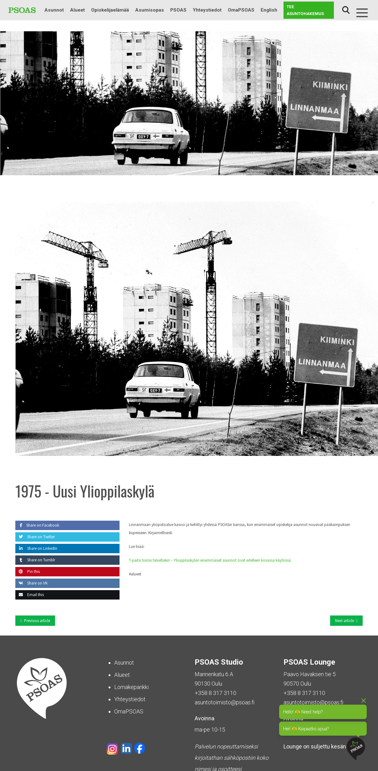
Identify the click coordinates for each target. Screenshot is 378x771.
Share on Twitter (35, 536)
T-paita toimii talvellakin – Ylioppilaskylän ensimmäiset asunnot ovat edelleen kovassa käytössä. (210, 560)
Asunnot (54, 10)
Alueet (77, 10)
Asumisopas (149, 10)
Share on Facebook (37, 525)
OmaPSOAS (241, 10)
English (269, 10)
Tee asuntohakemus (305, 10)
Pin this (27, 571)
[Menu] (362, 12)
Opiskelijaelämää (110, 10)
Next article (344, 620)
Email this (29, 594)
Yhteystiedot (207, 10)
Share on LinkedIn (36, 548)
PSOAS (178, 10)
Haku (345, 10)
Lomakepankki (131, 687)
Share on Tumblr (35, 560)
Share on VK (31, 583)
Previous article (37, 620)
